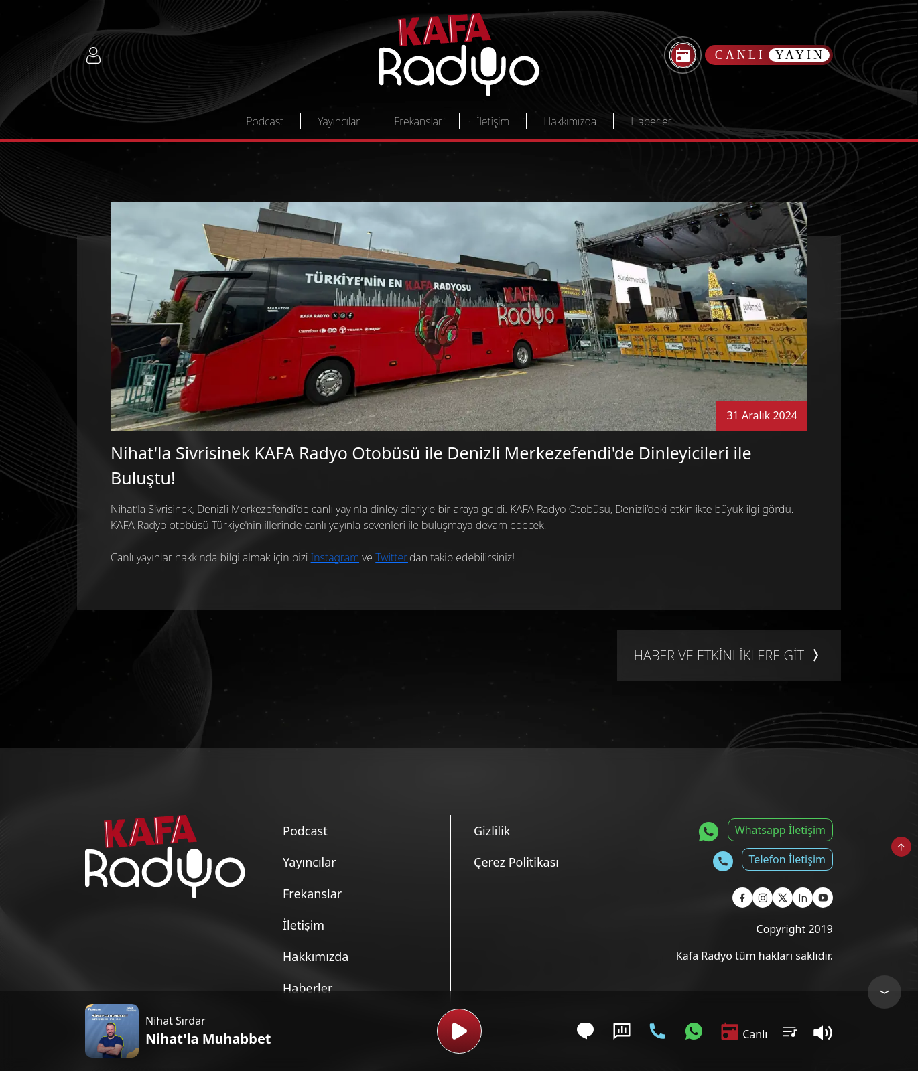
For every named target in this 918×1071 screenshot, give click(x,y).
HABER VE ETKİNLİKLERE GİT (729, 655)
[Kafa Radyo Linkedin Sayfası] (803, 897)
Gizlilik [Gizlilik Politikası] (492, 831)
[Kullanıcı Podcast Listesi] (790, 1030)
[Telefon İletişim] (657, 1031)
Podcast (264, 121)
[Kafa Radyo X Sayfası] (783, 897)
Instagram (335, 557)
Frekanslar (418, 121)
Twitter (391, 557)
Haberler (651, 121)
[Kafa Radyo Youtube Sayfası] (823, 897)
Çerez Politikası (516, 862)
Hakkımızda (569, 121)
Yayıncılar (339, 121)
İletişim (492, 121)
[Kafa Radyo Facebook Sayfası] (742, 897)
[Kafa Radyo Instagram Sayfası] (762, 897)
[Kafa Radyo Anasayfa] (459, 54)
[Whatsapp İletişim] (693, 1031)
